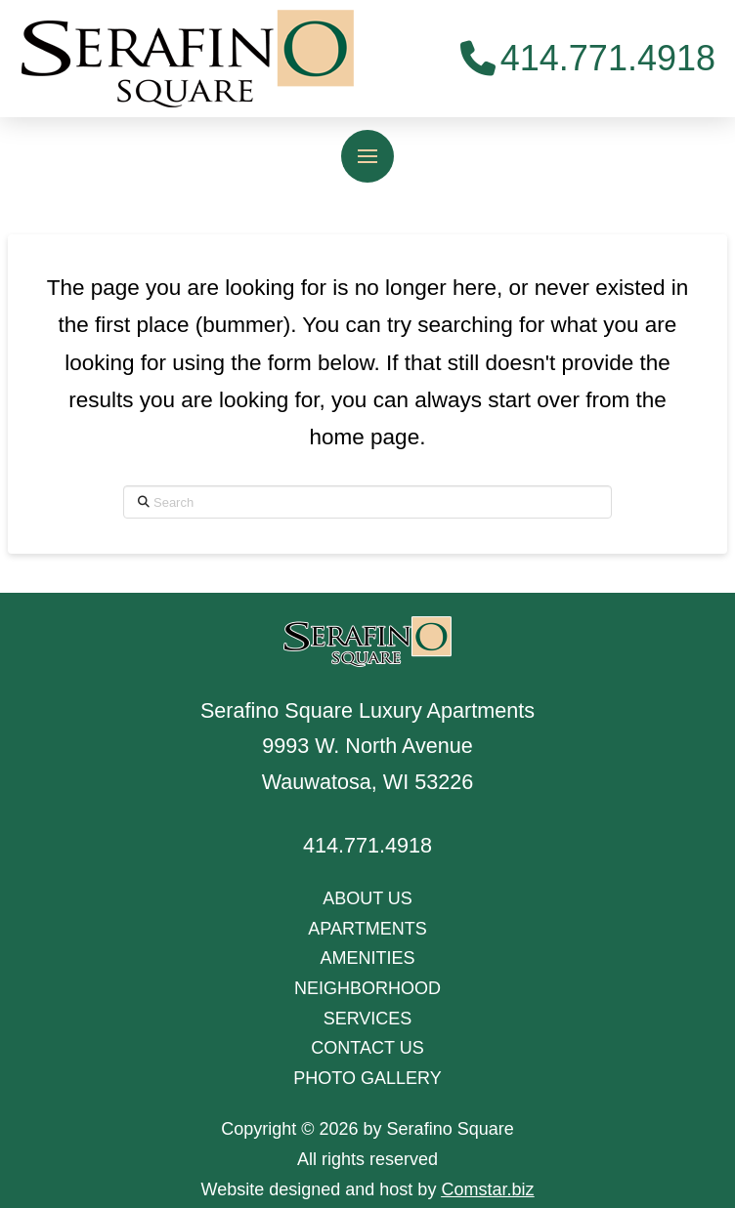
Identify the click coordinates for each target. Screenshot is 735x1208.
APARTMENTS (367, 928)
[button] (367, 156)
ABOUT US (367, 898)
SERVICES (368, 1018)
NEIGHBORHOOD (367, 988)
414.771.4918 (367, 845)
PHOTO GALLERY (367, 1078)
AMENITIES (367, 958)
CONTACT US (367, 1048)
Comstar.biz (487, 1189)
